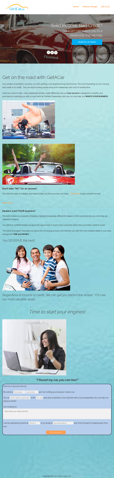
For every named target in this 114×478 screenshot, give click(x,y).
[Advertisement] (57, 457)
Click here (75, 194)
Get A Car (105, 7)
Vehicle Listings (89, 7)
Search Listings (87, 42)
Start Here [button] (7, 203)
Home (76, 7)
